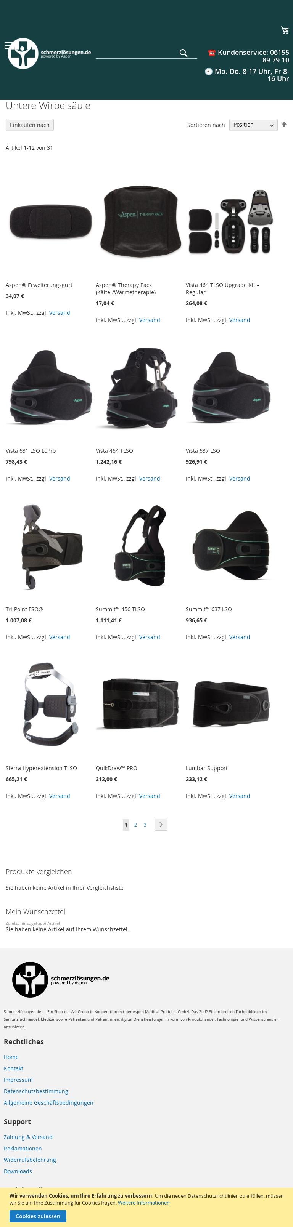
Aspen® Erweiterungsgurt (39, 284)
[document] (147, 1207)
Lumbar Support (207, 768)
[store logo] (49, 53)
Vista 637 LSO (203, 450)
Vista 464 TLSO (114, 450)
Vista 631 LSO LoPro (31, 450)
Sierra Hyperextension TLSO (41, 768)
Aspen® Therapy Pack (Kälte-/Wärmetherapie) (126, 288)
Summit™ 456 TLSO (120, 609)
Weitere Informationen (144, 1202)
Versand (59, 312)
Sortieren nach (206, 124)
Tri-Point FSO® (24, 609)
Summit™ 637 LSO (209, 609)
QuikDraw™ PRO (116, 768)
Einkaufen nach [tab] (30, 124)
